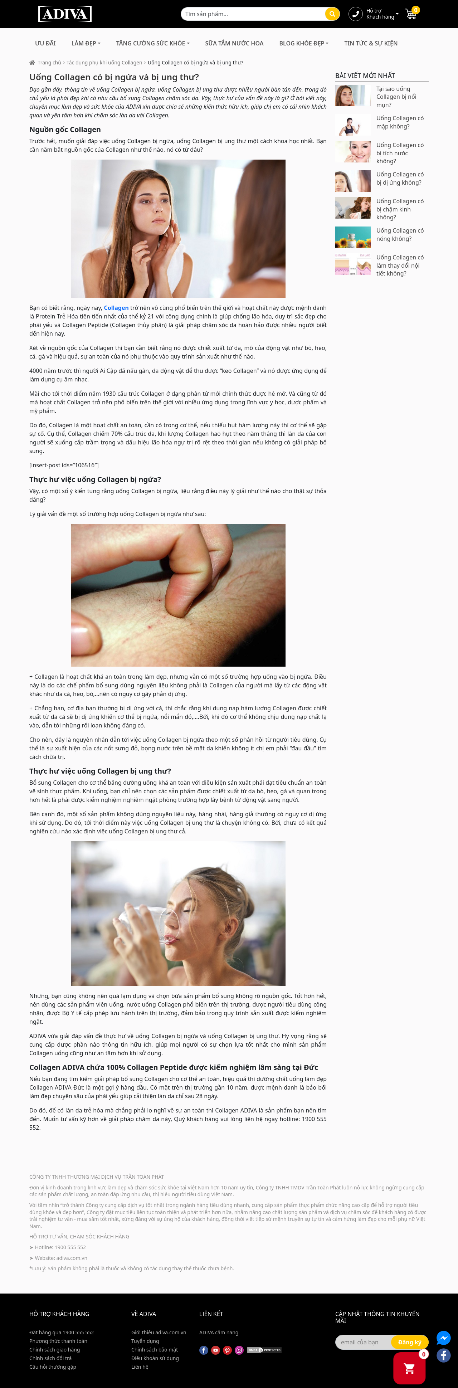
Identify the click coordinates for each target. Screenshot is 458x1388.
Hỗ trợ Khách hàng (380, 14)
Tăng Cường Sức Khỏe (150, 43)
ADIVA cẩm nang (218, 1332)
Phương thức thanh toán (58, 1341)
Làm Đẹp (84, 43)
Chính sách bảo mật (154, 1349)
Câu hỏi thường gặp (52, 1366)
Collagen (116, 308)
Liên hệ (139, 1366)
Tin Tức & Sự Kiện (371, 43)
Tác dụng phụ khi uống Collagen (104, 62)
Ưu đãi (45, 43)
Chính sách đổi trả (50, 1358)
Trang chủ (49, 62)
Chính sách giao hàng (54, 1349)
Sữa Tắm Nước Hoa (234, 43)
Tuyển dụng (145, 1341)
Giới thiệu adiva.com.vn (158, 1332)
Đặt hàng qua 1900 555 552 (61, 1332)
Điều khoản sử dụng (155, 1358)
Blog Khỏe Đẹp (301, 43)
